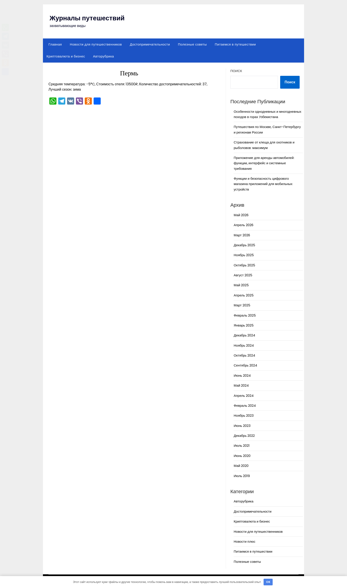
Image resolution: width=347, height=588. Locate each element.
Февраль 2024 (245, 405)
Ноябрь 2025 (244, 255)
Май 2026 (241, 215)
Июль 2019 (242, 475)
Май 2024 (241, 385)
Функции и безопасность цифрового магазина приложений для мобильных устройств (263, 184)
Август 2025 (243, 275)
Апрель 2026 (243, 225)
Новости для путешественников (96, 44)
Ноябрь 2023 (244, 415)
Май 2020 (241, 465)
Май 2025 (241, 285)
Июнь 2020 (242, 455)
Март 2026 (242, 235)
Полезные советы (192, 44)
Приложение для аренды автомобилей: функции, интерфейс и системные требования (264, 163)
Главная (55, 44)
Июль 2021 (242, 445)
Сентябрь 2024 (245, 365)
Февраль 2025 (245, 315)
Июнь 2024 (242, 375)
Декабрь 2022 (244, 435)
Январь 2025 (244, 325)
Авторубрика (103, 56)
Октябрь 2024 (244, 355)
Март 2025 (242, 305)
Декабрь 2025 (244, 245)
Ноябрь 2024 (244, 345)
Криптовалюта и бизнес (65, 56)
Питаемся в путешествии (235, 44)
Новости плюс (244, 541)
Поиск (236, 71)
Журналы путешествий (87, 18)
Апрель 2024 (244, 395)
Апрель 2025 (244, 295)
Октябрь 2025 (244, 265)
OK (268, 582)
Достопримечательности (150, 44)
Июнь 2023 (242, 425)
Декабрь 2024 (244, 335)
